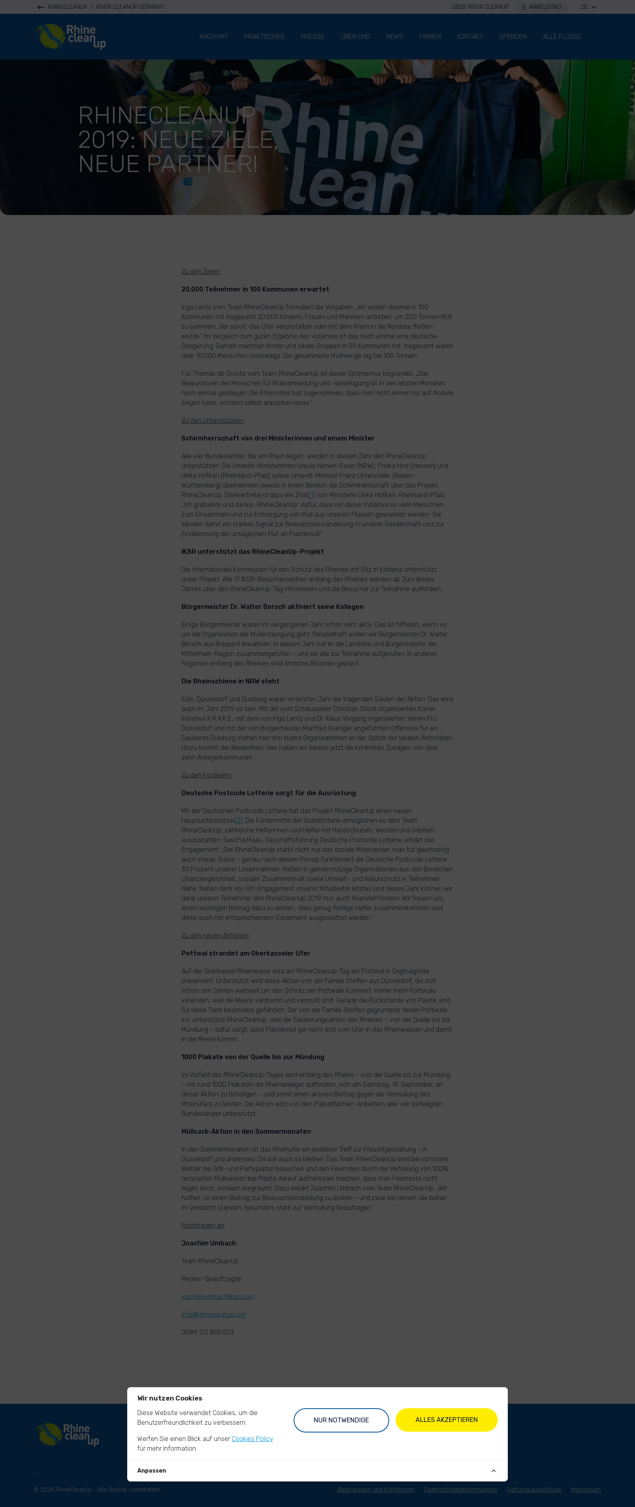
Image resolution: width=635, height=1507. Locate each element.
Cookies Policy (252, 1439)
